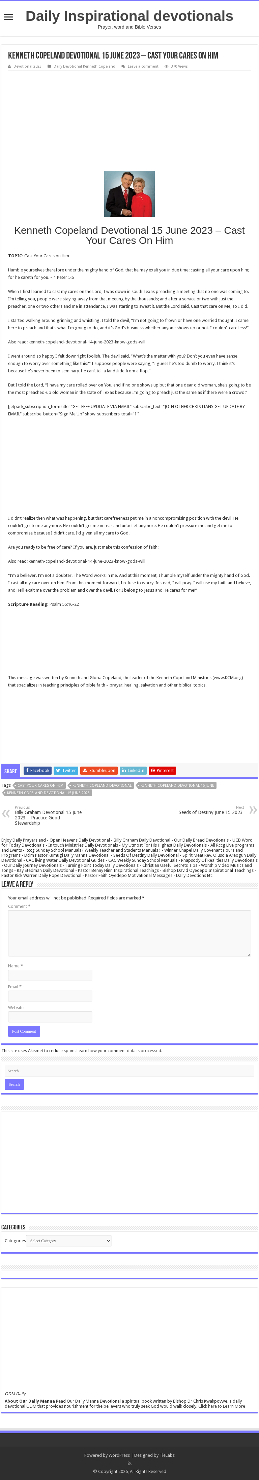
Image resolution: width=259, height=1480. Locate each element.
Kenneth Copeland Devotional (102, 785)
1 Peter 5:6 (64, 277)
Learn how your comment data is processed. (119, 1050)
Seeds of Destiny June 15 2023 (209, 810)
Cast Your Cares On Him (40, 785)
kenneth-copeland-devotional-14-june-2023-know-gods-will (87, 341)
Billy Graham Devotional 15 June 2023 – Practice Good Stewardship (49, 815)
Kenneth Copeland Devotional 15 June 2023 (48, 793)
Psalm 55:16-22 (64, 604)
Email (15, 986)
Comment (19, 906)
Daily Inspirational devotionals (129, 16)
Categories (15, 1240)
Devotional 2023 (27, 66)
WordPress (119, 1455)
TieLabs (167, 1455)
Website (16, 1007)
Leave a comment (143, 66)
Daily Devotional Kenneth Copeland (84, 66)
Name (15, 965)
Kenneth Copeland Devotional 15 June (177, 785)
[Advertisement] (129, 121)
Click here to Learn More (221, 1406)
